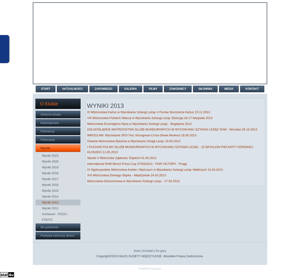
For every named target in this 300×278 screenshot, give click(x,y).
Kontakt (252, 88)
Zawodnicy (177, 88)
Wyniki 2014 (50, 196)
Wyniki (45, 148)
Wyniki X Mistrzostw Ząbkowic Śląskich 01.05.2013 (121, 158)
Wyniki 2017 (50, 179)
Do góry (161, 251)
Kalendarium (50, 123)
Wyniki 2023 (50, 155)
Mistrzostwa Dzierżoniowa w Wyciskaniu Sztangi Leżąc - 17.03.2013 (133, 181)
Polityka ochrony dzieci (58, 235)
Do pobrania (49, 227)
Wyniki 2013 (50, 202)
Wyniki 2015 (50, 190)
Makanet (156, 268)
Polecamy (48, 139)
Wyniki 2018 (50, 173)
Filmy (153, 88)
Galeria (130, 88)
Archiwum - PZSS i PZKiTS (55, 216)
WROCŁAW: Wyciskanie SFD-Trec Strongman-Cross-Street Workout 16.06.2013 (141, 135)
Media (228, 88)
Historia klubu (51, 114)
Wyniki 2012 (50, 208)
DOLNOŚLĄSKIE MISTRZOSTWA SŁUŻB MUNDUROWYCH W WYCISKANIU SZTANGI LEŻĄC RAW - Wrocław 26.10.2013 (172, 129)
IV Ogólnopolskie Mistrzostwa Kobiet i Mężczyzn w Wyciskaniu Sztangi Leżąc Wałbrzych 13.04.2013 (155, 169)
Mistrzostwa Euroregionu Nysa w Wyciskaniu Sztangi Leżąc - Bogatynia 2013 (139, 124)
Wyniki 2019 (50, 167)
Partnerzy (47, 131)
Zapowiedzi (103, 88)
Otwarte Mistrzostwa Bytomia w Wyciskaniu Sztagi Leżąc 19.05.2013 (133, 141)
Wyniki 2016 (50, 185)
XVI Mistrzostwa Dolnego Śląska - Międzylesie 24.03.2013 (126, 175)
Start (45, 88)
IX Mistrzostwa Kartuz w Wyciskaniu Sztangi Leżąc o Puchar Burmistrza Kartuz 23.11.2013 (148, 112)
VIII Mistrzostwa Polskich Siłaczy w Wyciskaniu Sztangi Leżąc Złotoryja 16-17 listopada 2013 (150, 118)
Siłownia (205, 88)
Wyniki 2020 (50, 161)
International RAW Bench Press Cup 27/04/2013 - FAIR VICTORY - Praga (137, 164)
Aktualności (72, 88)
